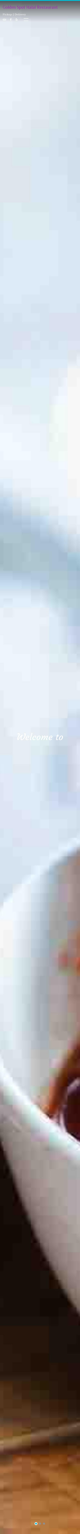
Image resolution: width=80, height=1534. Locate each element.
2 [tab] (40, 1524)
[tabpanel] (40, 767)
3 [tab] (44, 1524)
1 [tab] (36, 1524)
